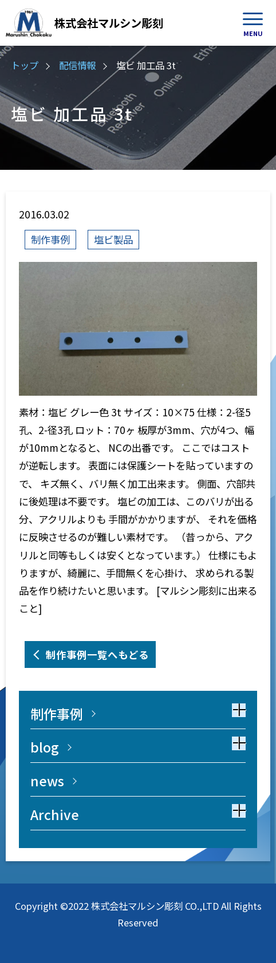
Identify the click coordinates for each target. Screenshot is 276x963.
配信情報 (77, 65)
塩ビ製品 (113, 239)
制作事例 (50, 239)
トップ (24, 65)
